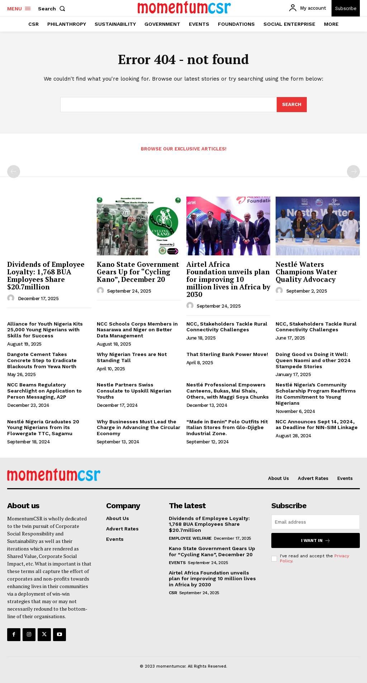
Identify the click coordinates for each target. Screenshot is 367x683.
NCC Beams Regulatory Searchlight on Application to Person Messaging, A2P (44, 391)
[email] (315, 522)
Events (177, 562)
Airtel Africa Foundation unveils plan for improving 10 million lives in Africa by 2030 (228, 279)
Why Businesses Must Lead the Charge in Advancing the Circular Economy (138, 428)
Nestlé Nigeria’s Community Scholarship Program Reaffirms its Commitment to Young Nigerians (316, 393)
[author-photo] (11, 298)
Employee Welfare (190, 538)
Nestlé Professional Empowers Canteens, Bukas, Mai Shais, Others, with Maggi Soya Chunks (227, 391)
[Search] (292, 104)
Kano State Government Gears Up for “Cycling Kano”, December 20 (138, 272)
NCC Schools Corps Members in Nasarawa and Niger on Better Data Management (137, 330)
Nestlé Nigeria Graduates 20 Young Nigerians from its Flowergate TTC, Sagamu (43, 428)
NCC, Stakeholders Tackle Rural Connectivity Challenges (226, 327)
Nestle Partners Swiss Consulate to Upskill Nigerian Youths (134, 391)
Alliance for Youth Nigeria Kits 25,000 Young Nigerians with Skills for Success (45, 330)
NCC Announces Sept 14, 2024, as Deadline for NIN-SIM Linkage (317, 425)
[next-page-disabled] (353, 171)
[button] (53, 8)
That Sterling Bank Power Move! (227, 354)
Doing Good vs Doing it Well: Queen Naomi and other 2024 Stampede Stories (313, 360)
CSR (173, 592)
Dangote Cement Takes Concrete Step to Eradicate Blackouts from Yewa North (42, 360)
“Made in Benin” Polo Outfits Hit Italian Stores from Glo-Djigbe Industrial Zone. (227, 428)
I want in (315, 541)
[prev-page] (13, 171)
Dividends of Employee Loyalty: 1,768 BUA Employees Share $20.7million (46, 275)
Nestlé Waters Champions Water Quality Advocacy (306, 272)
